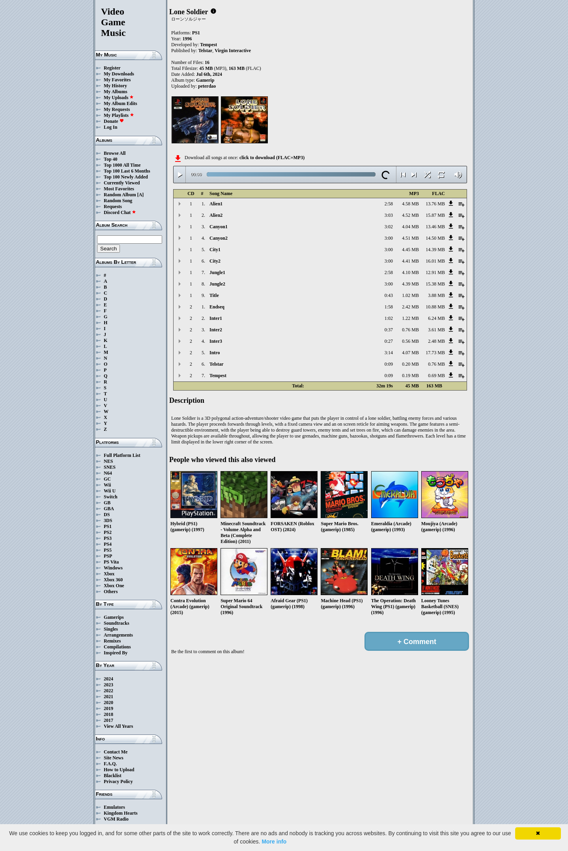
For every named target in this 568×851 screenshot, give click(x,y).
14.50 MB (435, 238)
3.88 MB (436, 295)
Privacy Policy (118, 781)
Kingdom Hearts (121, 813)
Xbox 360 (113, 579)
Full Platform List (122, 455)
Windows (113, 568)
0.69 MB (436, 375)
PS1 (108, 526)
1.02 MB (410, 295)
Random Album (120, 194)
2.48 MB (436, 341)
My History (115, 85)
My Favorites (117, 80)
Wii (107, 485)
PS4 (108, 544)
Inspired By (115, 653)
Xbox (109, 574)
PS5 (108, 550)
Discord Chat (120, 212)
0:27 (389, 341)
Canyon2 (218, 238)
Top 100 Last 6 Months (127, 171)
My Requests (117, 109)
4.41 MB (410, 261)
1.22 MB (410, 318)
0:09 (389, 364)
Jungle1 (217, 272)
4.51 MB (410, 238)
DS (107, 514)
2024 (108, 679)
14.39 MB (435, 249)
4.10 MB (410, 272)
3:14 (389, 352)
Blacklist (112, 775)
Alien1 (215, 204)
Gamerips (114, 617)
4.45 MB (410, 249)
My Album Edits (120, 103)
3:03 (389, 215)
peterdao (207, 86)
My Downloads (119, 74)
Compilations (117, 647)
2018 (108, 714)
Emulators (114, 807)
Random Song (118, 200)
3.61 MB (436, 330)
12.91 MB (435, 272)
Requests (113, 206)
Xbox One (114, 585)
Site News (113, 758)
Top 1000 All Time (122, 165)
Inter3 (215, 341)
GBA (109, 508)
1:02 (389, 318)
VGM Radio (116, 819)
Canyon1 (218, 226)
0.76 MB (410, 330)
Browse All (114, 153)
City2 (214, 261)
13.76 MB (435, 204)
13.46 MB (435, 226)
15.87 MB (435, 215)
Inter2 (215, 330)
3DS (108, 520)
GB (107, 502)
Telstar (205, 50)
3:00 (389, 238)
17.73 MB (435, 352)
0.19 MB (410, 375)
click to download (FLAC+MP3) (272, 157)
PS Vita (111, 562)
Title (214, 295)
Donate (114, 121)
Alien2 (215, 215)
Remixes (112, 641)
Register (112, 68)
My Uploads (119, 97)
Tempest (208, 44)
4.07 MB (410, 352)
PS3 (108, 538)
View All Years (118, 726)
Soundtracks (116, 623)
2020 (108, 702)
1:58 (389, 307)
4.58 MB (410, 204)
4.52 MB (410, 215)
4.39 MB (410, 284)
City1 (214, 249)
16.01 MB (435, 261)
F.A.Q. (110, 763)
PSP (108, 556)
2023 (108, 685)
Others (111, 591)
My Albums (115, 91)
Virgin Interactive (233, 50)
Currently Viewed (122, 183)
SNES (110, 467)
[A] (140, 194)
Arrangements (118, 635)
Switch (111, 497)
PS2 (108, 532)
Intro (214, 352)
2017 (108, 720)
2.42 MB (410, 307)
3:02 (389, 226)
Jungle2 (217, 284)
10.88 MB (435, 307)
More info (274, 841)
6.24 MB (436, 318)
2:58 (389, 204)
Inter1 (215, 318)
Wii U (110, 491)
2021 (108, 696)
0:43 (389, 295)
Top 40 (111, 159)
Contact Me (115, 752)
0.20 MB (410, 364)
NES (108, 461)
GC (107, 479)
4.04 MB (410, 226)
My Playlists (119, 115)
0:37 (389, 330)
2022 (108, 690)
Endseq (216, 307)
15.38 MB (435, 284)
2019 (108, 708)
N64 (108, 473)
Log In (110, 127)
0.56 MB (410, 341)
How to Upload (119, 769)
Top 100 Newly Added (126, 177)
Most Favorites (119, 189)
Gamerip (205, 80)
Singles (111, 629)
